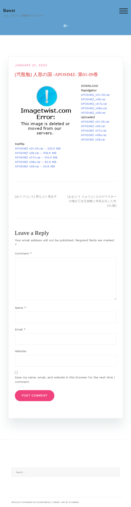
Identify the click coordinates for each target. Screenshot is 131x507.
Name (20, 307)
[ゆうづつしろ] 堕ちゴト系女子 (36, 196)
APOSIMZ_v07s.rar (94, 103)
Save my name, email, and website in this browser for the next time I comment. (65, 379)
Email (20, 329)
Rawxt (9, 10)
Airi (63, 502)
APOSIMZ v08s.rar (94, 135)
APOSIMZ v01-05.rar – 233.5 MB (38, 148)
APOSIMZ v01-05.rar (95, 121)
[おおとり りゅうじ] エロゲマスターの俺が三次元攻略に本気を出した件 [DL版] (92, 201)
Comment (23, 253)
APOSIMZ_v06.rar (93, 99)
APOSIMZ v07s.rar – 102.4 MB (36, 157)
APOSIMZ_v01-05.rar (95, 94)
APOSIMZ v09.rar (93, 139)
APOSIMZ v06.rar (93, 126)
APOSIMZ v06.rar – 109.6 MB (35, 153)
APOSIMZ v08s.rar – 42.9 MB (35, 162)
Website (20, 351)
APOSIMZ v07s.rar (94, 130)
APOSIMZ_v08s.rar (94, 108)
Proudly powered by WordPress (30, 502)
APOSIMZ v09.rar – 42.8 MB (35, 166)
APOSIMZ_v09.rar (93, 112)
